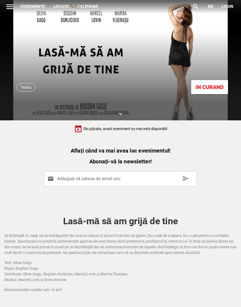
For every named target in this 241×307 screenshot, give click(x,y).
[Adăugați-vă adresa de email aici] (122, 178)
